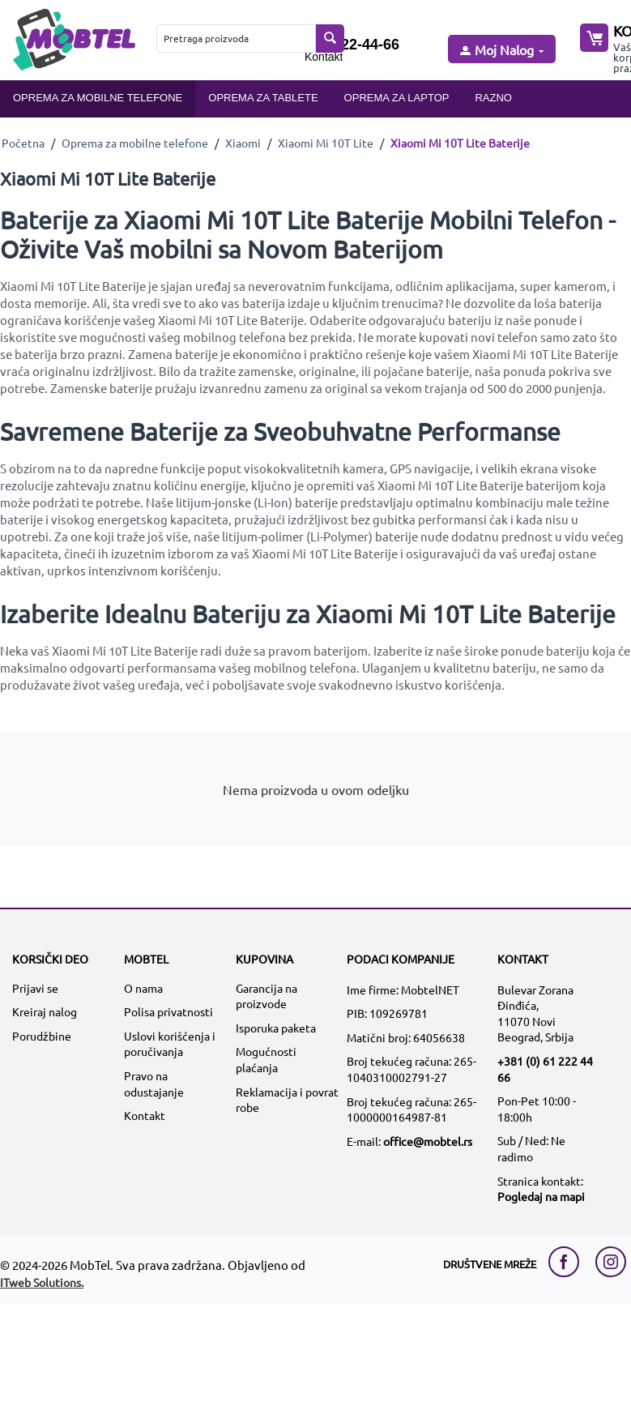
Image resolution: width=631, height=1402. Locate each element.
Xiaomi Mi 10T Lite (325, 142)
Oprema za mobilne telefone (97, 98)
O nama (143, 988)
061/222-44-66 (352, 44)
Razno (493, 98)
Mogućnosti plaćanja (266, 1059)
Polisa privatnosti (168, 1011)
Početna (23, 142)
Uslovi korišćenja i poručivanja (169, 1043)
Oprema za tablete (263, 98)
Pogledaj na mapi (541, 1196)
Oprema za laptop (397, 98)
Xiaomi (243, 142)
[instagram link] (610, 1261)
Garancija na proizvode (266, 996)
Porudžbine (41, 1035)
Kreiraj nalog (44, 1011)
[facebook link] (567, 1261)
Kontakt (324, 56)
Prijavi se (35, 988)
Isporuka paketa (276, 1027)
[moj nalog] (500, 51)
